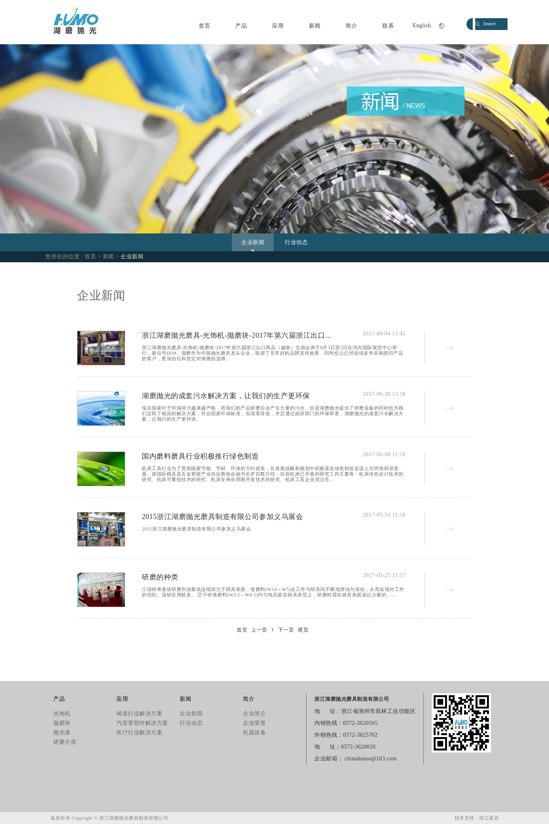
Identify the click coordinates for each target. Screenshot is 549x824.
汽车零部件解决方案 (142, 723)
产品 (241, 26)
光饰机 (62, 714)
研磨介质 (64, 742)
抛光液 (62, 733)
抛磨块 (62, 723)
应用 (278, 26)
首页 (204, 26)
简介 (351, 26)
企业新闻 (252, 242)
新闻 (314, 26)
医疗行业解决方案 (139, 733)
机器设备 (254, 733)
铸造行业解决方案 (139, 714)
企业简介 (254, 714)
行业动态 (296, 242)
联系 (388, 26)
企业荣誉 (254, 723)
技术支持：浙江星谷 (477, 818)
